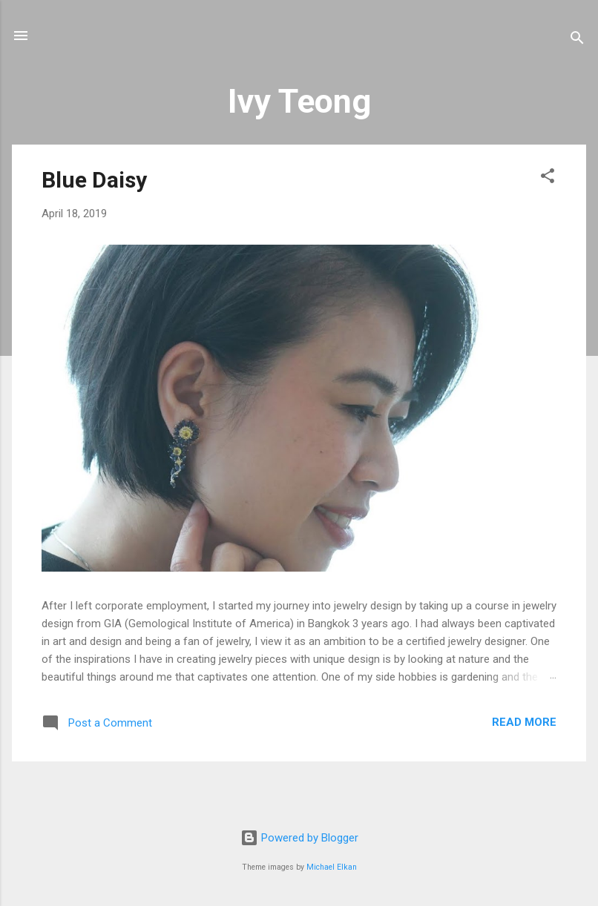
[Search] (577, 40)
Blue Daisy (94, 180)
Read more (524, 722)
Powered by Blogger (299, 837)
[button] (547, 178)
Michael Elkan (331, 867)
